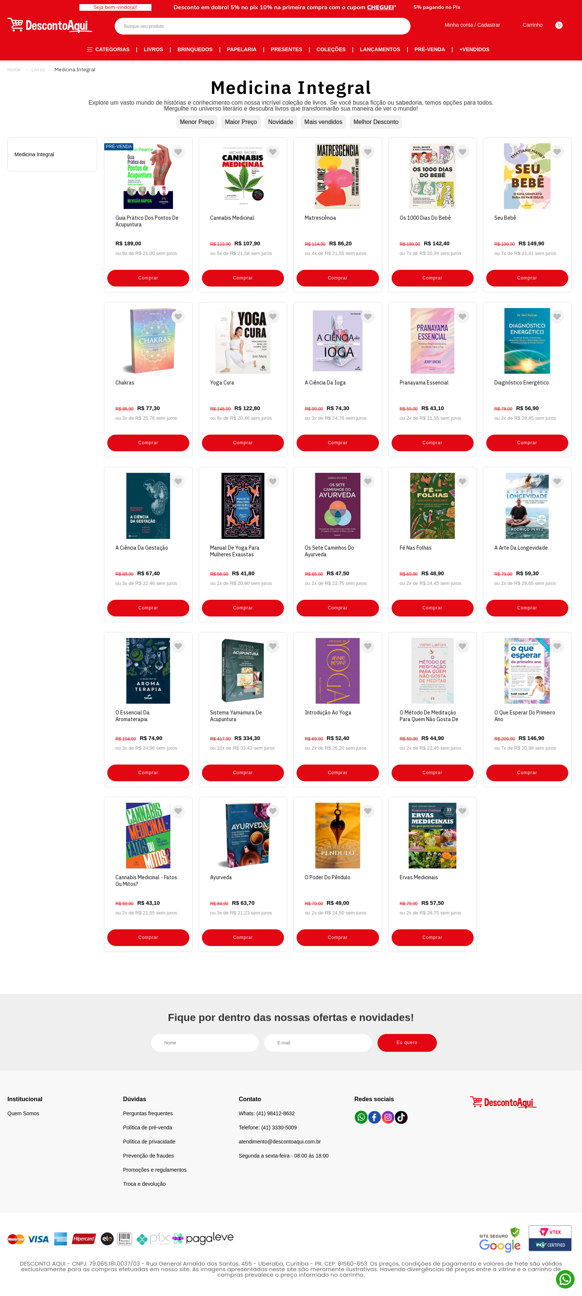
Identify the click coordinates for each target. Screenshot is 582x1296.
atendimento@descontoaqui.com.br (280, 1141)
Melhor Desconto (375, 122)
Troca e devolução (144, 1184)
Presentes (287, 49)
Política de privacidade (149, 1142)
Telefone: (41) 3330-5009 (268, 1127)
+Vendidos (475, 49)
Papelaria (241, 49)
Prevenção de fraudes (148, 1156)
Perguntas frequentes (148, 1113)
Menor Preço (197, 122)
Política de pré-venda (147, 1127)
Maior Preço (241, 122)
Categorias (112, 49)
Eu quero (407, 1042)
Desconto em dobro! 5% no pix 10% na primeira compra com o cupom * (285, 7)
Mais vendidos (323, 122)
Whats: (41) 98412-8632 (267, 1113)
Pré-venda (430, 49)
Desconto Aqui (14, 69)
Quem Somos (23, 1113)
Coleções (331, 49)
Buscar (398, 26)
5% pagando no (436, 7)
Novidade (281, 122)
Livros (153, 49)
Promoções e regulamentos (155, 1170)
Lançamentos (380, 49)
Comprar (148, 278)
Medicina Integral (75, 69)
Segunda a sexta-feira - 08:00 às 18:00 (283, 1155)
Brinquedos (195, 49)
